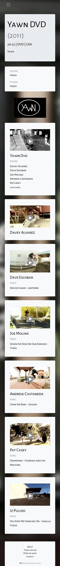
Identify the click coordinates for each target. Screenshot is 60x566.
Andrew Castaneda (21, 178)
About (30, 547)
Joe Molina (16, 174)
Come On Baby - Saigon (23, 404)
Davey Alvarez (18, 166)
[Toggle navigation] (8, 4)
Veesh (13, 75)
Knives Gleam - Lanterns (24, 288)
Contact (30, 557)
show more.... (16, 187)
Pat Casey (15, 183)
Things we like (30, 550)
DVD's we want (30, 553)
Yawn (10, 51)
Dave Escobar (18, 170)
